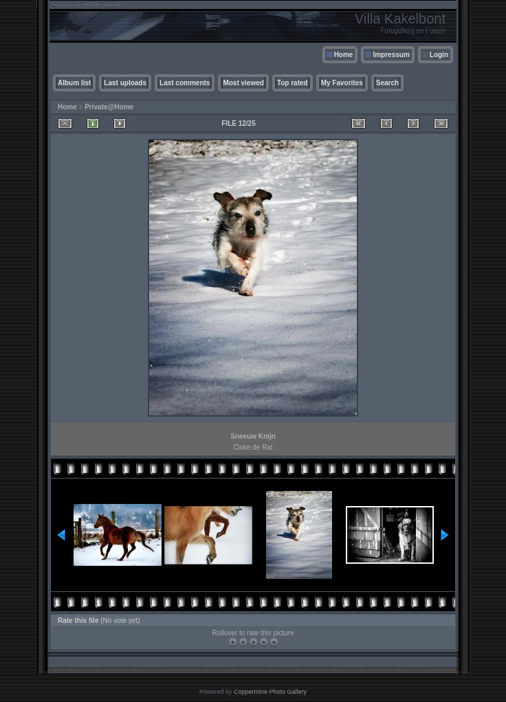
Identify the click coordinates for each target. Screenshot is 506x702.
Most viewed (243, 83)
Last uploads (125, 83)
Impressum (391, 54)
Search (387, 83)
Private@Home (109, 107)
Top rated (292, 83)
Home (343, 54)
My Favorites (342, 83)
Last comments (185, 83)
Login (439, 54)
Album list (74, 83)
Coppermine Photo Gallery (270, 691)
